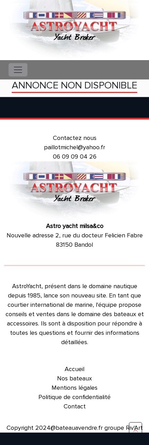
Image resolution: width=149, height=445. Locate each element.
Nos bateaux (74, 378)
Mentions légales (74, 387)
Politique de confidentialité (74, 397)
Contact (75, 406)
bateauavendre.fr (79, 428)
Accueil (74, 369)
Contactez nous (74, 138)
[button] (135, 430)
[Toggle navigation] (18, 70)
